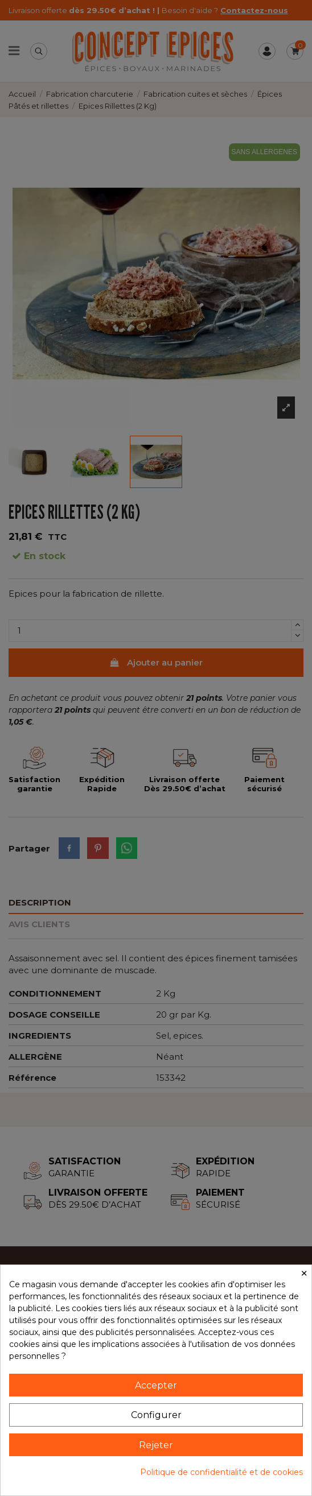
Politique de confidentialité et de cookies (221, 1472)
